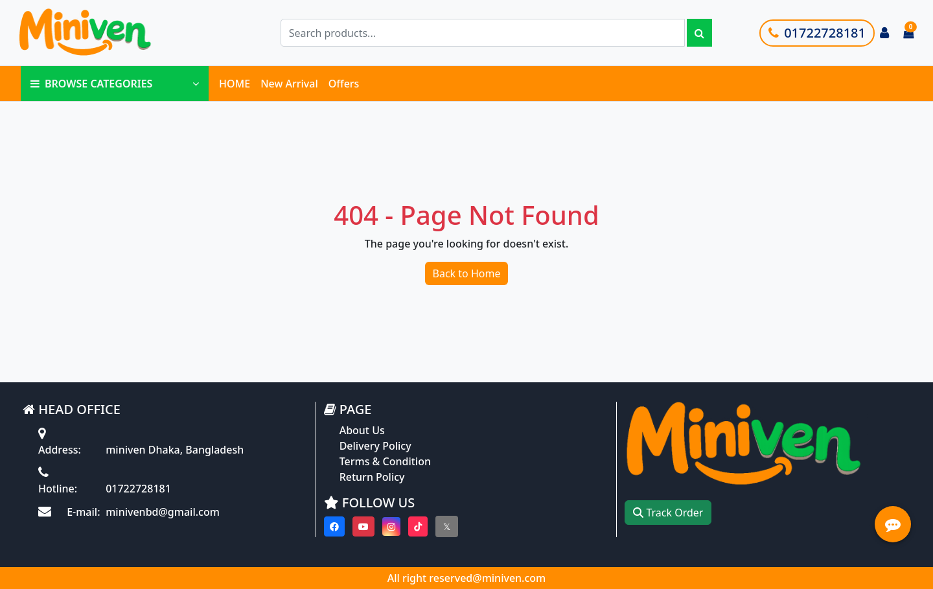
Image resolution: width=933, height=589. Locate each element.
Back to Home (467, 273)
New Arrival (289, 83)
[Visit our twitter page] (446, 526)
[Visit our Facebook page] (334, 526)
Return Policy (372, 477)
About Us (362, 430)
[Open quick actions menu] (893, 524)
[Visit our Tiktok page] (418, 526)
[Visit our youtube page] (363, 526)
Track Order (668, 512)
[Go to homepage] (112, 32)
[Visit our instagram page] (391, 526)
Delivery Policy (375, 446)
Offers (344, 83)
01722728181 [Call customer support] (817, 32)
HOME (234, 83)
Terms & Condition (385, 461)
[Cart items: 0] (908, 33)
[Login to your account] (884, 33)
